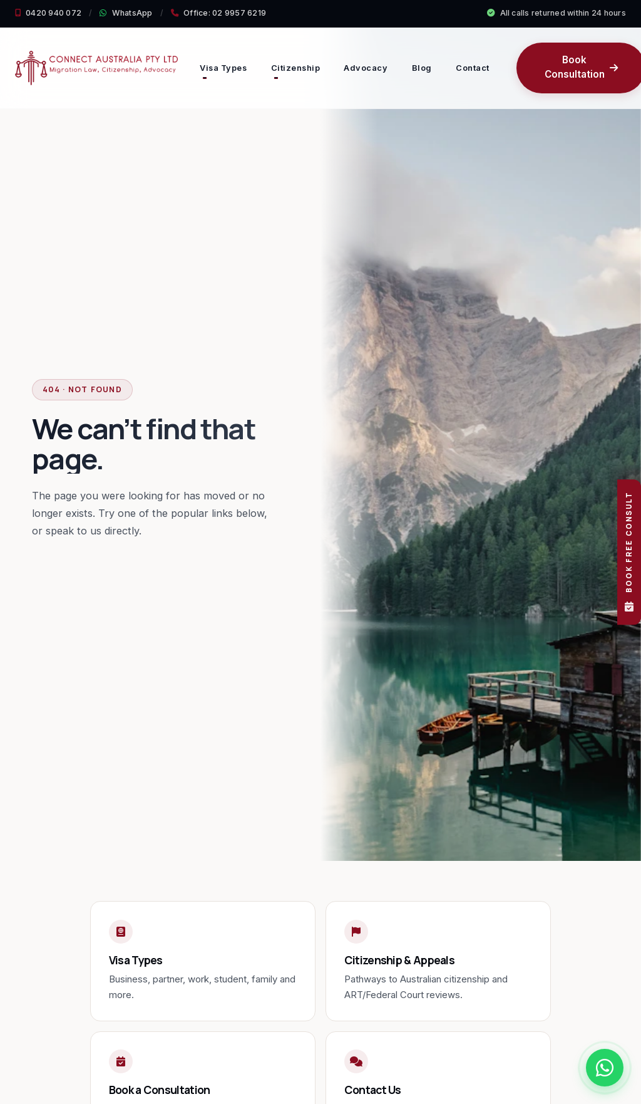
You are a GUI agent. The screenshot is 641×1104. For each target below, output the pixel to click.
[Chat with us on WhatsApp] (604, 1067)
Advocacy (365, 68)
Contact (473, 68)
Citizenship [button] (295, 68)
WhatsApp (126, 13)
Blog (422, 68)
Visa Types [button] (223, 68)
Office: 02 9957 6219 (218, 13)
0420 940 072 (48, 13)
